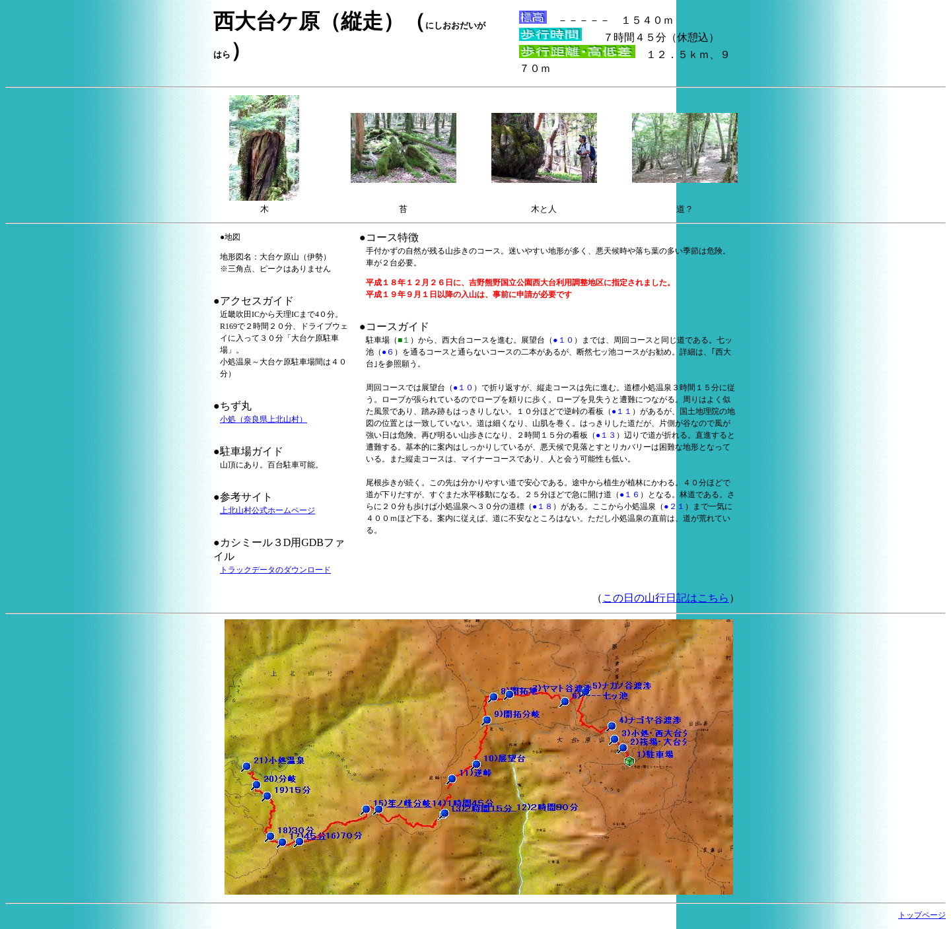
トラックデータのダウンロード (275, 569)
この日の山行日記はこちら (665, 597)
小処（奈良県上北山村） (263, 419)
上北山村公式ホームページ (267, 510)
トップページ (922, 915)
